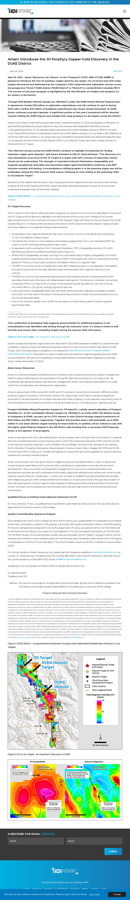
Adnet (85, 884)
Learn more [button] (94, 894)
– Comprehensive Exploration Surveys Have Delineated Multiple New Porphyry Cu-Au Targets (64, 198)
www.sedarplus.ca (76, 637)
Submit (113, 851)
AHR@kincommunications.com (74, 559)
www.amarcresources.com (106, 552)
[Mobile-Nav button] (124, 11)
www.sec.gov (25, 637)
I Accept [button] (117, 894)
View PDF (117, 71)
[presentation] (82, 851)
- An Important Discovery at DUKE (39, 337)
